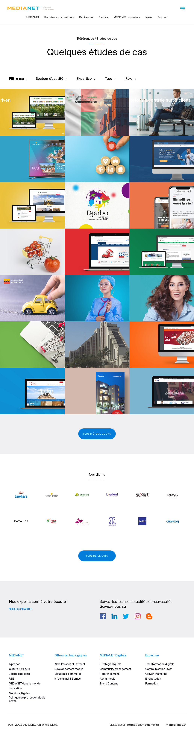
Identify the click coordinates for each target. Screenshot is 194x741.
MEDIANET (32, 17)
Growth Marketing (156, 673)
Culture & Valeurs (19, 668)
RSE (11, 678)
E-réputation (153, 678)
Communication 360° (158, 668)
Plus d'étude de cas (97, 434)
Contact (162, 17)
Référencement (109, 673)
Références (86, 17)
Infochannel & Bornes (67, 678)
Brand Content (109, 683)
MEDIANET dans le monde (24, 683)
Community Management (115, 668)
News (149, 17)
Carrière (103, 17)
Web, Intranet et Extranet (69, 664)
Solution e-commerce (67, 673)
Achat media (107, 678)
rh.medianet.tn (176, 724)
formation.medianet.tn (143, 724)
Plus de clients (97, 556)
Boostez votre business (59, 17)
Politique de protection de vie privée (27, 699)
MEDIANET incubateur (127, 17)
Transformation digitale (159, 664)
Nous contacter (20, 609)
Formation (151, 683)
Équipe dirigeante (20, 673)
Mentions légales (19, 693)
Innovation (15, 688)
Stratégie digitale (110, 664)
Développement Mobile (68, 668)
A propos (14, 664)
